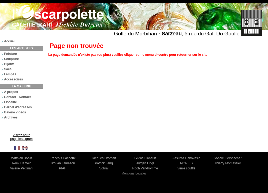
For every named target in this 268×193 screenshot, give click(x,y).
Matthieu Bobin (21, 158)
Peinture (10, 54)
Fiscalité (10, 102)
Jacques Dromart (104, 158)
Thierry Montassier (227, 163)
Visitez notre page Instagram (21, 137)
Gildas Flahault (145, 158)
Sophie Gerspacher (227, 158)
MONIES (186, 163)
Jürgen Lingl (145, 163)
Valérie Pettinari (21, 168)
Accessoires (13, 79)
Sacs (8, 69)
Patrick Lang (104, 163)
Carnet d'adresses (18, 107)
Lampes (10, 74)
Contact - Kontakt (17, 97)
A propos (11, 92)
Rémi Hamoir (21, 163)
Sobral (104, 168)
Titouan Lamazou (62, 163)
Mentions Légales (134, 173)
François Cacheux (63, 158)
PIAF (62, 168)
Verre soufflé (186, 168)
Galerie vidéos (15, 112)
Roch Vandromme (145, 168)
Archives (11, 117)
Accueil (10, 41)
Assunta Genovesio (186, 158)
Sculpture (11, 59)
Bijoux (9, 64)
